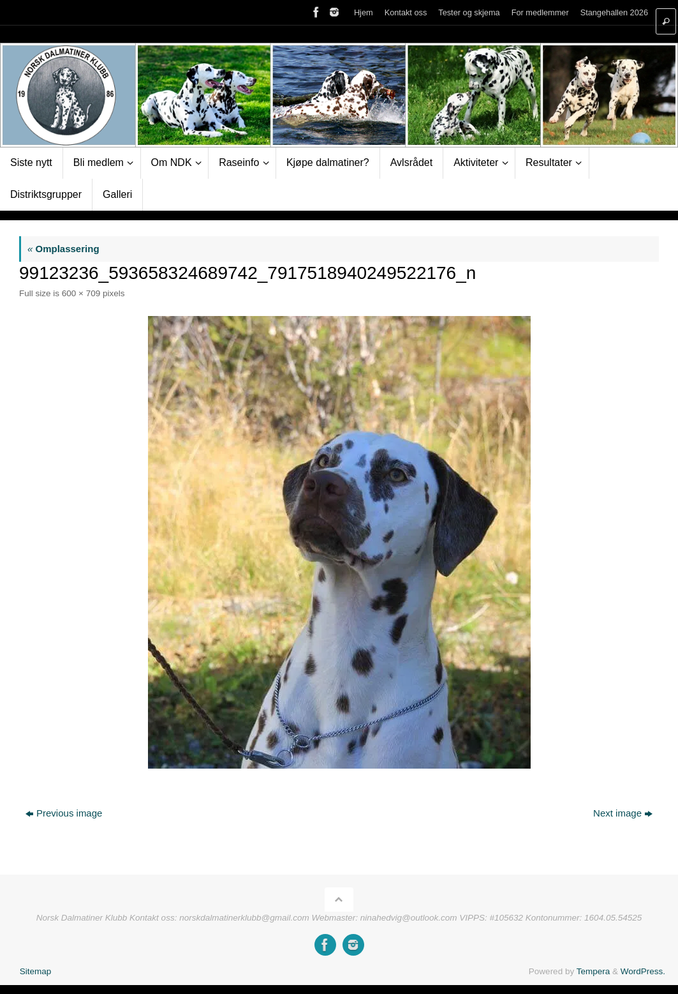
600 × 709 (81, 293)
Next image (622, 813)
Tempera (593, 971)
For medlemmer (540, 12)
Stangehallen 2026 (614, 12)
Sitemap (36, 971)
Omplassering (63, 248)
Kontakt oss (406, 12)
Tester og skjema (468, 12)
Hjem (363, 12)
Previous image (64, 813)
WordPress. (643, 971)
